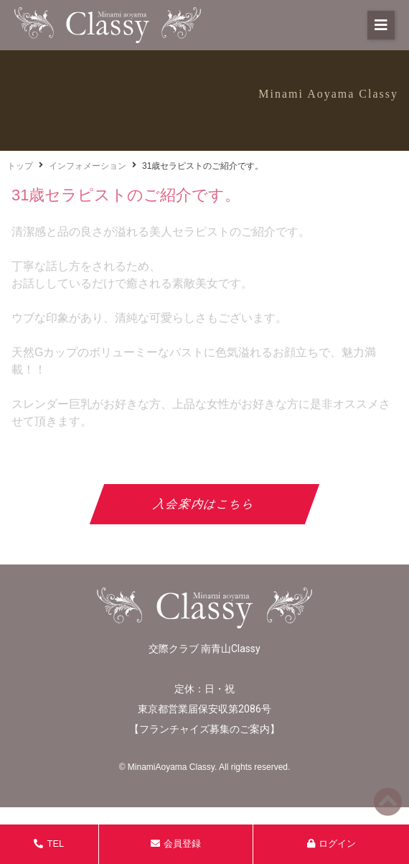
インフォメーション (87, 166)
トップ (20, 166)
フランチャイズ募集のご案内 (204, 729)
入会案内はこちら (205, 504)
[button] (381, 25)
